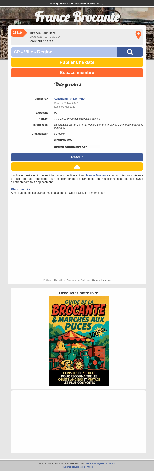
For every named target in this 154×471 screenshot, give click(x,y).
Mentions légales (95, 463)
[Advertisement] (78, 422)
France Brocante (96, 175)
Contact (110, 463)
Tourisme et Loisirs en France (77, 467)
